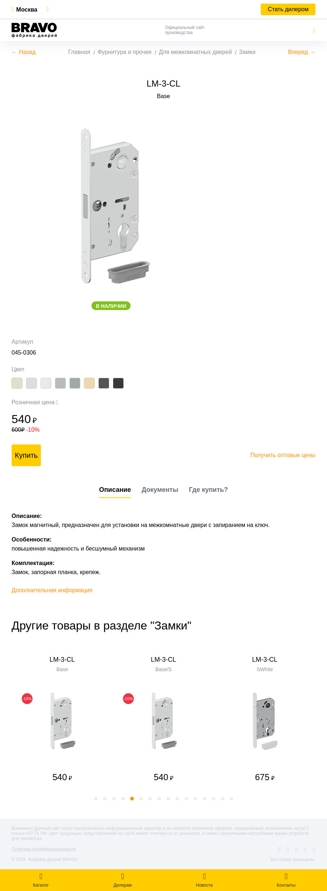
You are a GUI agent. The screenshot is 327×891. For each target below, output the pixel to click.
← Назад (23, 52)
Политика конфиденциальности (44, 849)
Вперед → (301, 52)
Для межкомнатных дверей (195, 52)
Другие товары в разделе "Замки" (101, 625)
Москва (26, 10)
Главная (79, 52)
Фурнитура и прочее (124, 52)
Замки (247, 52)
